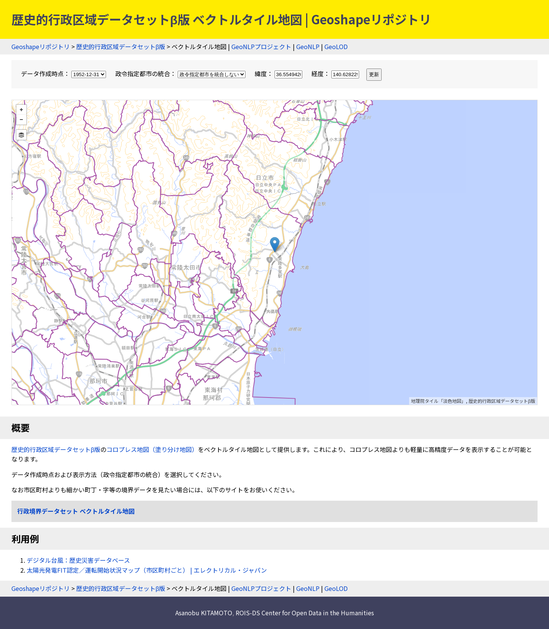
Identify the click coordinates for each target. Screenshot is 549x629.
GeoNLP (307, 46)
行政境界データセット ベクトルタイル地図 (76, 511)
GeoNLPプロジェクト (261, 46)
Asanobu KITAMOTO (203, 612)
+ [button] (21, 110)
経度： (336, 73)
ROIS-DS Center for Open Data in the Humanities (305, 612)
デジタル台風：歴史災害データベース (78, 560)
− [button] (21, 120)
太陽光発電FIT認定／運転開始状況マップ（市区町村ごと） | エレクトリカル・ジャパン (147, 570)
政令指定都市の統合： (181, 73)
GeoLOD (336, 46)
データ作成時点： (64, 73)
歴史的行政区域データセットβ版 (120, 46)
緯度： (279, 73)
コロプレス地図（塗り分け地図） (152, 449)
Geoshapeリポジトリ (40, 46)
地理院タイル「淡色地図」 (438, 401)
